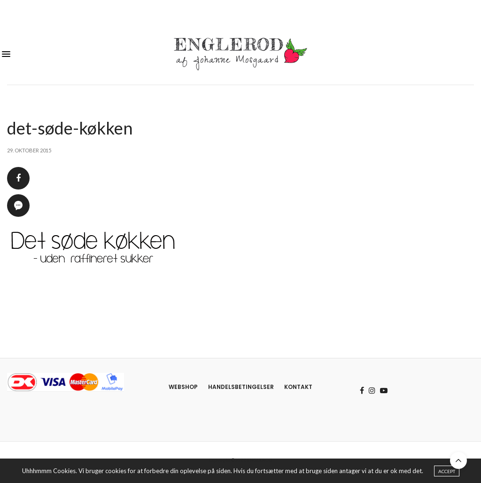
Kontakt (298, 387)
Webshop (183, 387)
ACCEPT (446, 472)
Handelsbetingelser (241, 387)
